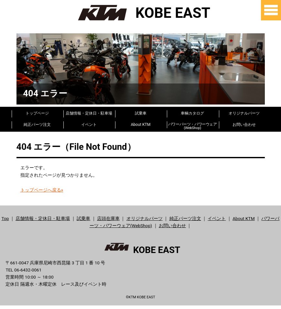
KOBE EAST (140, 12)
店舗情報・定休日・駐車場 (89, 113)
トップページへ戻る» (41, 190)
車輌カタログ (192, 113)
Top (5, 218)
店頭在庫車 (108, 218)
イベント (89, 124)
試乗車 (140, 113)
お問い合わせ (244, 124)
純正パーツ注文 (37, 124)
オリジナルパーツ (244, 113)
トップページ (37, 113)
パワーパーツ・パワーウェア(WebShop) (192, 125)
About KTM (141, 124)
